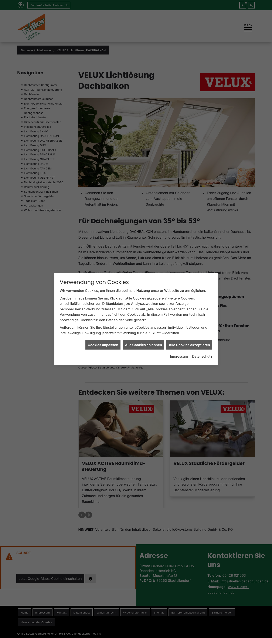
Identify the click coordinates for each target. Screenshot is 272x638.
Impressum (179, 347)
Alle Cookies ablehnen (143, 335)
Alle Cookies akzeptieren (189, 335)
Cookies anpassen (103, 335)
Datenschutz (202, 347)
